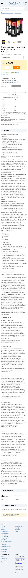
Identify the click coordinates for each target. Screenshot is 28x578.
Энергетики (4, 549)
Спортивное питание (7, 13)
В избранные (16, 72)
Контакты (17, 529)
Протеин (3, 526)
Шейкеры (3, 551)
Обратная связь (19, 572)
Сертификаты (18, 528)
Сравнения (3, 560)
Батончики (17, 13)
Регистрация (4, 558)
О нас (16, 531)
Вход (15, 515)
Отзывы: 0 (9, 54)
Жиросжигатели (5, 533)
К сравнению (5, 74)
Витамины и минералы (6, 541)
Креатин (3, 529)
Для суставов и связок (6, 543)
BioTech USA (15, 82)
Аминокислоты (4, 531)
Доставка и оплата (19, 526)
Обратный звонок (5, 561)
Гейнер (3, 528)
